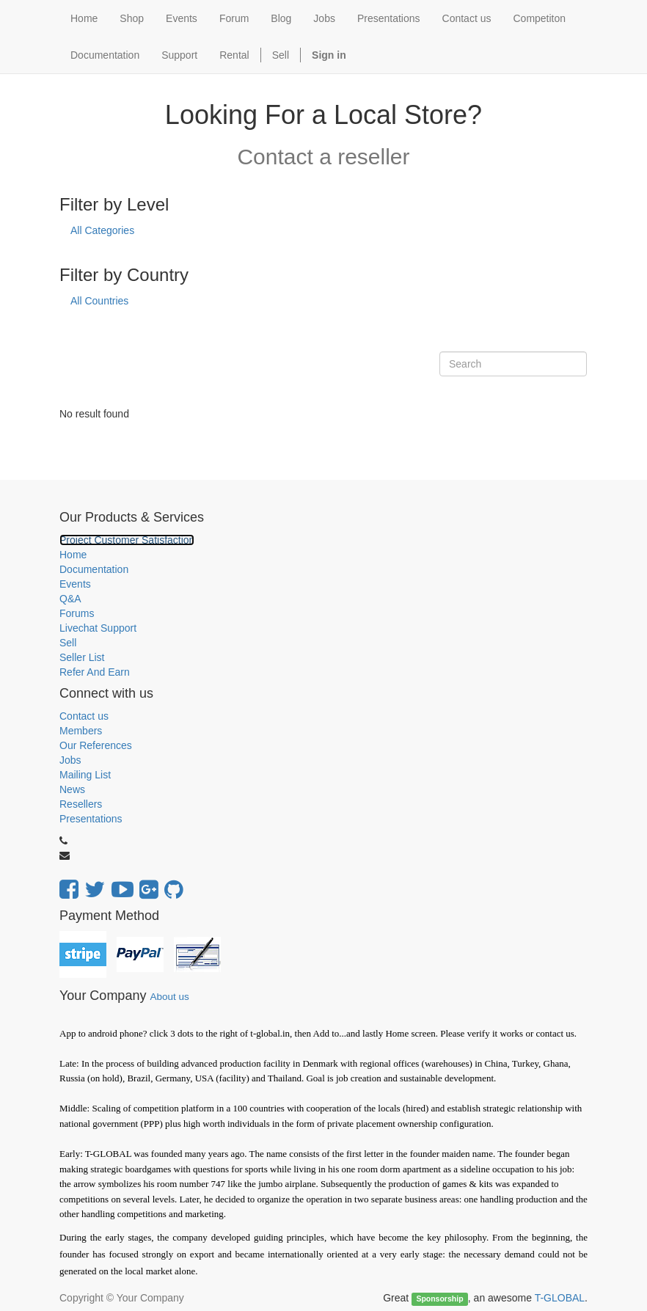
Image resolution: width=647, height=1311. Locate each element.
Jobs (70, 760)
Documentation (93, 569)
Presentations (91, 819)
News (72, 789)
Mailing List (85, 775)
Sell (280, 55)
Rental (234, 55)
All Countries (99, 301)
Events (75, 584)
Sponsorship (439, 1298)
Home (73, 554)
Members (80, 731)
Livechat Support (97, 628)
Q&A (70, 599)
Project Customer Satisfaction (126, 540)
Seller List (81, 657)
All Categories (102, 230)
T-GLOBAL (560, 1298)
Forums (76, 613)
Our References (95, 745)
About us (169, 996)
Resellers (80, 804)
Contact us (84, 716)
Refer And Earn (94, 672)
